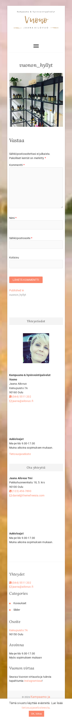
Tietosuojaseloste (20, 454)
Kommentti (17, 164)
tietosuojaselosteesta (36, 707)
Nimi (13, 218)
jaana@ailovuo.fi (21, 401)
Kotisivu (14, 257)
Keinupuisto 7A (18, 630)
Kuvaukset (19, 603)
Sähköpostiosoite (20, 238)
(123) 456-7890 (20, 491)
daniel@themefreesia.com (27, 495)
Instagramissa (33, 680)
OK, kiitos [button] (36, 713)
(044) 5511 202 (20, 396)
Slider (16, 609)
